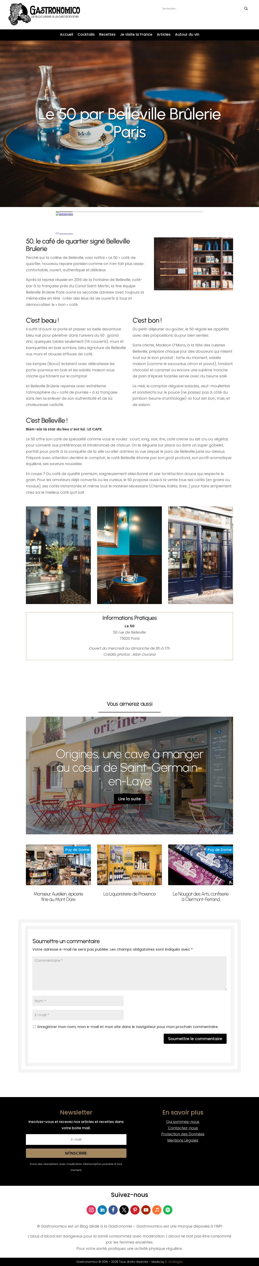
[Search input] (202, 8)
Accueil (66, 35)
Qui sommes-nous (182, 1121)
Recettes (107, 35)
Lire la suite (129, 799)
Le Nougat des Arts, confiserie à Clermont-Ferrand (200, 896)
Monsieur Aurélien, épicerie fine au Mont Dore (58, 896)
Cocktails (86, 35)
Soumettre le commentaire (195, 1039)
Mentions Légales (182, 1140)
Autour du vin (187, 35)
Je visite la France (136, 35)
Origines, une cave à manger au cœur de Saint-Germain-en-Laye (129, 767)
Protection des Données (182, 1134)
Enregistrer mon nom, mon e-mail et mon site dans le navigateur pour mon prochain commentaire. (128, 1026)
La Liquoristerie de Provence (129, 894)
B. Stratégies (174, 1262)
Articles (164, 35)
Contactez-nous (183, 1127)
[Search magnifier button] (246, 8)
